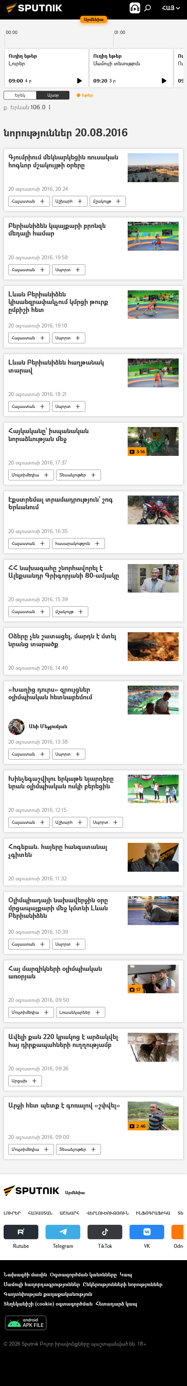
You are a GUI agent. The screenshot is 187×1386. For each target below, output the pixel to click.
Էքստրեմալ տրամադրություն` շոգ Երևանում (60, 504)
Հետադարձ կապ (116, 1303)
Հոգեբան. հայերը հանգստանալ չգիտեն (57, 851)
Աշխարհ (64, 201)
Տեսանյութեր (72, 475)
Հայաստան (23, 201)
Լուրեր (17, 63)
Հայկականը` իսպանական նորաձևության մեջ (48, 435)
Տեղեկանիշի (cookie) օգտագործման (48, 1303)
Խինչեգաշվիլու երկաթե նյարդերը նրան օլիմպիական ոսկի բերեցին (61, 783)
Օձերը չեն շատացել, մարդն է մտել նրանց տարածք (62, 640)
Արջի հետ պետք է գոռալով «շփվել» (64, 1105)
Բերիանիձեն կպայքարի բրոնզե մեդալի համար (57, 230)
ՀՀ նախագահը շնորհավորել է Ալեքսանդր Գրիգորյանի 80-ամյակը (63, 572)
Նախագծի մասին (25, 1274)
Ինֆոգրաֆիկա (153, 1213)
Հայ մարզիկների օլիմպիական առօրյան (55, 973)
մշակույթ (102, 201)
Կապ (126, 1274)
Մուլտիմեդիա (25, 475)
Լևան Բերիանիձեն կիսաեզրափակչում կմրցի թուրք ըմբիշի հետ (58, 302)
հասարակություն (72, 543)
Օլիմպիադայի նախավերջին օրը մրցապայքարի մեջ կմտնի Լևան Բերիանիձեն (58, 908)
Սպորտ (63, 270)
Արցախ (19, 1081)
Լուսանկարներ (74, 1012)
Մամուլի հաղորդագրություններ (42, 1284)
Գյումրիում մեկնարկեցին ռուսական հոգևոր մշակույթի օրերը (63, 161)
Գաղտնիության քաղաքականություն (48, 1293)
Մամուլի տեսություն (116, 63)
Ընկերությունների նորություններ (122, 1284)
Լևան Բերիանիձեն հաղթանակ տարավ (56, 366)
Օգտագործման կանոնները (83, 1274)
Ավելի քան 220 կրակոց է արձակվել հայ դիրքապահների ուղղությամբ (63, 1041)
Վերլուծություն (107, 1213)
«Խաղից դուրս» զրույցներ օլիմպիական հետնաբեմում (50, 694)
